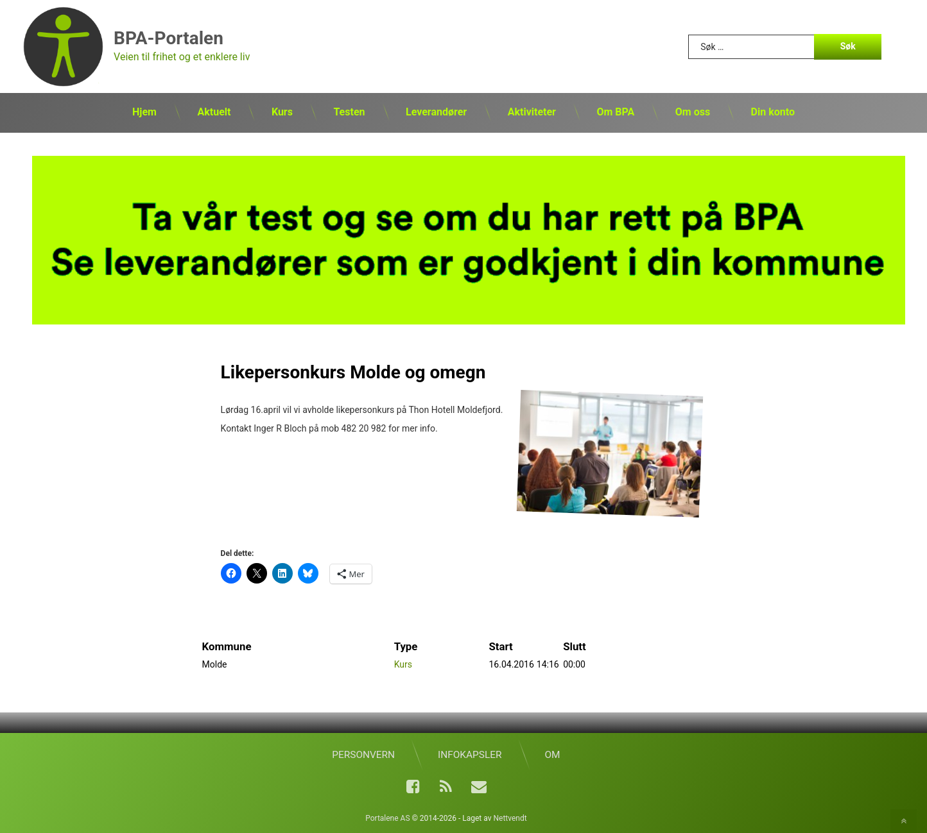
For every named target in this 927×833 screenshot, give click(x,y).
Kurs (282, 112)
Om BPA (615, 112)
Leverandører (436, 112)
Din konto (773, 112)
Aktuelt (213, 112)
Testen (349, 112)
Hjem (144, 112)
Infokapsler (469, 755)
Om (552, 755)
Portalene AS (387, 818)
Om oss (692, 112)
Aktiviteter (532, 112)
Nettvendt (509, 818)
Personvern (363, 755)
